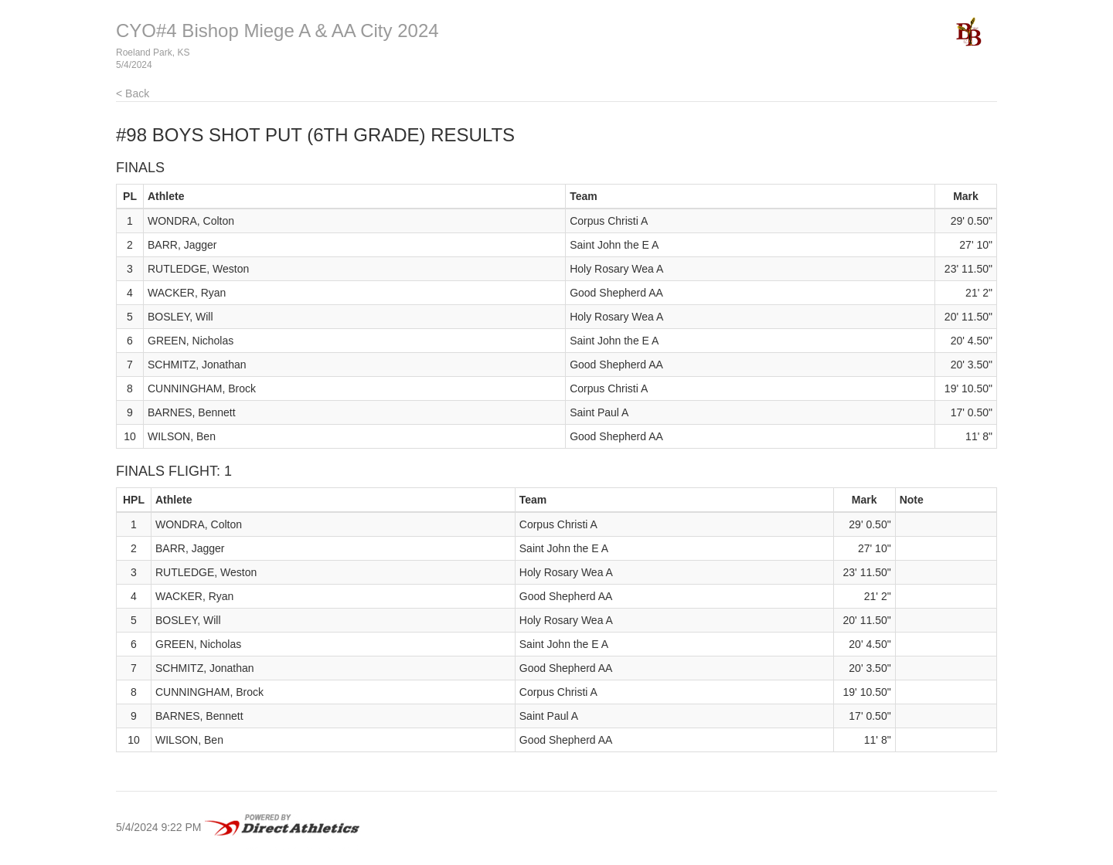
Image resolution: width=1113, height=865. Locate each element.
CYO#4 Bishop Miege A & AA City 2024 (277, 30)
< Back (132, 93)
